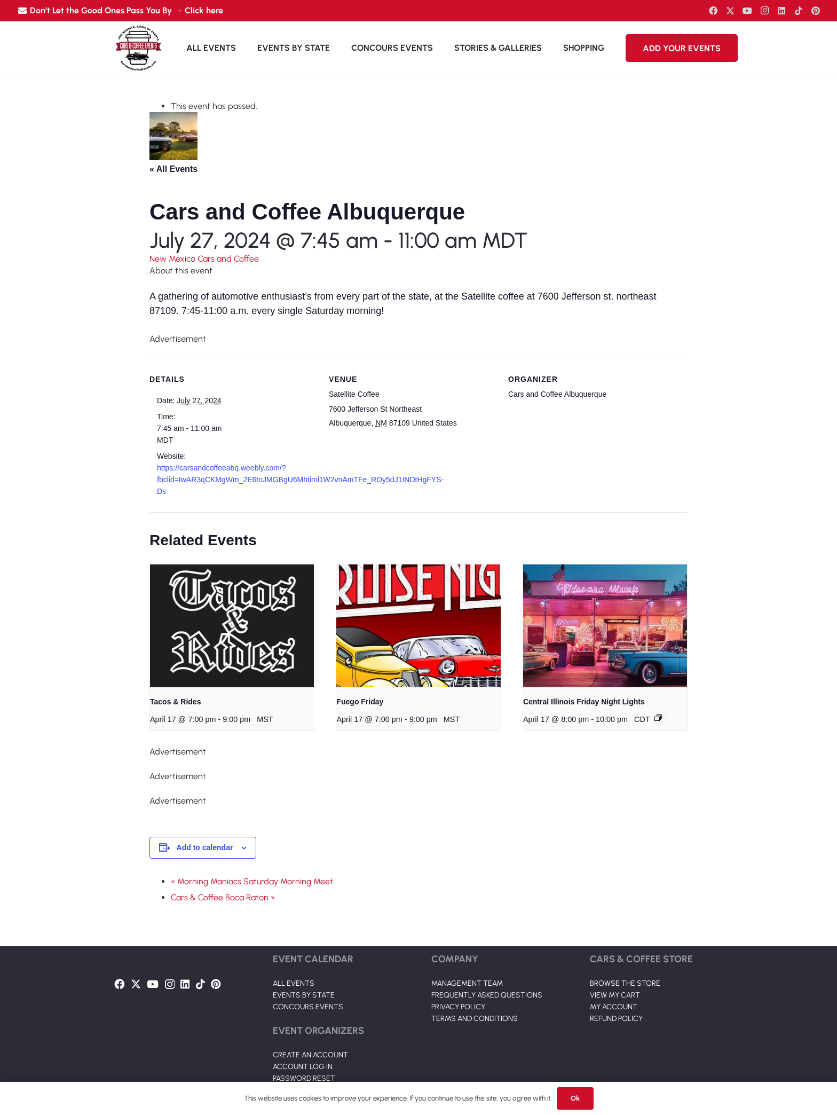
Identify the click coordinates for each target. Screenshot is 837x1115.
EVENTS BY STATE (304, 995)
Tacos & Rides (175, 701)
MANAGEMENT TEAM (467, 983)
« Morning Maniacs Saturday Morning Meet (252, 881)
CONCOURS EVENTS (308, 1006)
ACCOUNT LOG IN (303, 1066)
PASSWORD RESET (304, 1078)
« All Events (173, 169)
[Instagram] (764, 10)
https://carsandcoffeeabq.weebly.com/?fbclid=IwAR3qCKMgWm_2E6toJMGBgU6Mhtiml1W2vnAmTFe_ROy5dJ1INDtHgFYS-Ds (300, 480)
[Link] (138, 48)
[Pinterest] (815, 10)
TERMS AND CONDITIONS (474, 1018)
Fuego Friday (359, 701)
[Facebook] (713, 10)
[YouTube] (747, 10)
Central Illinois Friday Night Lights (584, 701)
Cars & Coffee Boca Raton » (223, 897)
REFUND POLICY (616, 1018)
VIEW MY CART (615, 995)
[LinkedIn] (781, 10)
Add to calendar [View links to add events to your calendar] (205, 847)
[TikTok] (798, 10)
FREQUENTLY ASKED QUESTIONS (486, 995)
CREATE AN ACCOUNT (310, 1054)
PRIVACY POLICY (458, 1006)
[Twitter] (730, 10)
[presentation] (232, 625)
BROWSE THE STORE (625, 983)
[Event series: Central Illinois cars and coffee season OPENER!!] (658, 717)
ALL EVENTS (293, 983)
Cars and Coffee (228, 259)
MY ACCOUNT (613, 1006)
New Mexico (173, 259)
